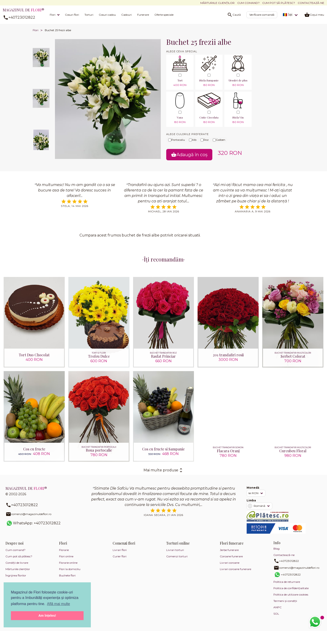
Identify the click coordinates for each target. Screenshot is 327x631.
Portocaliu (176, 139)
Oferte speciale (163, 14)
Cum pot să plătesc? (278, 3)
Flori (52, 14)
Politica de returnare (286, 582)
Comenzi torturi (177, 556)
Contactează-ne (311, 3)
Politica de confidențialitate (291, 588)
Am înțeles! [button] (47, 615)
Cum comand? (248, 3)
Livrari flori (120, 550)
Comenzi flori (124, 543)
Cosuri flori (72, 14)
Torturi (88, 14)
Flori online (66, 556)
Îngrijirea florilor (15, 576)
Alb (192, 139)
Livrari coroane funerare (235, 569)
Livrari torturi (175, 550)
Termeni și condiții (285, 601)
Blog (276, 549)
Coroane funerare (231, 556)
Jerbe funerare (229, 550)
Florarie (64, 550)
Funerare (143, 14)
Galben (219, 139)
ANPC (277, 607)
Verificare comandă (261, 14)
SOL (276, 614)
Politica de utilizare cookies (290, 595)
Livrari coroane (229, 563)
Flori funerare (231, 543)
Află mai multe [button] (58, 604)
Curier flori (119, 556)
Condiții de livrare (16, 563)
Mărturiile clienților (217, 3)
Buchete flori (67, 576)
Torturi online (178, 543)
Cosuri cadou (107, 14)
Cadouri (126, 14)
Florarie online (68, 563)
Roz (205, 139)
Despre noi (14, 543)
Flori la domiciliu (69, 569)
